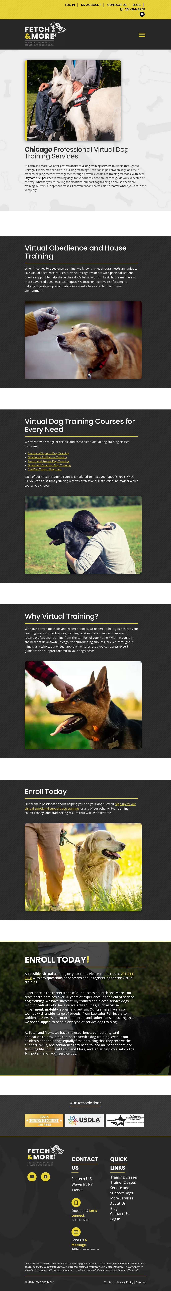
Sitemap (141, 1282)
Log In (70, 5)
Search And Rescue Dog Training (48, 461)
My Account (91, 5)
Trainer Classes (123, 1182)
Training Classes (124, 1177)
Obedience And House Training (47, 457)
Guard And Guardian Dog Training (49, 465)
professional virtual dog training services (85, 166)
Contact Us (117, 5)
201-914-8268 (135, 9)
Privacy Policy (125, 1282)
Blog (137, 5)
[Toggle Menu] (142, 35)
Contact (109, 1282)
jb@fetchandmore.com (85, 1249)
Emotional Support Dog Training (48, 453)
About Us (118, 1203)
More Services (121, 1198)
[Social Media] (143, 14)
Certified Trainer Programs (45, 469)
